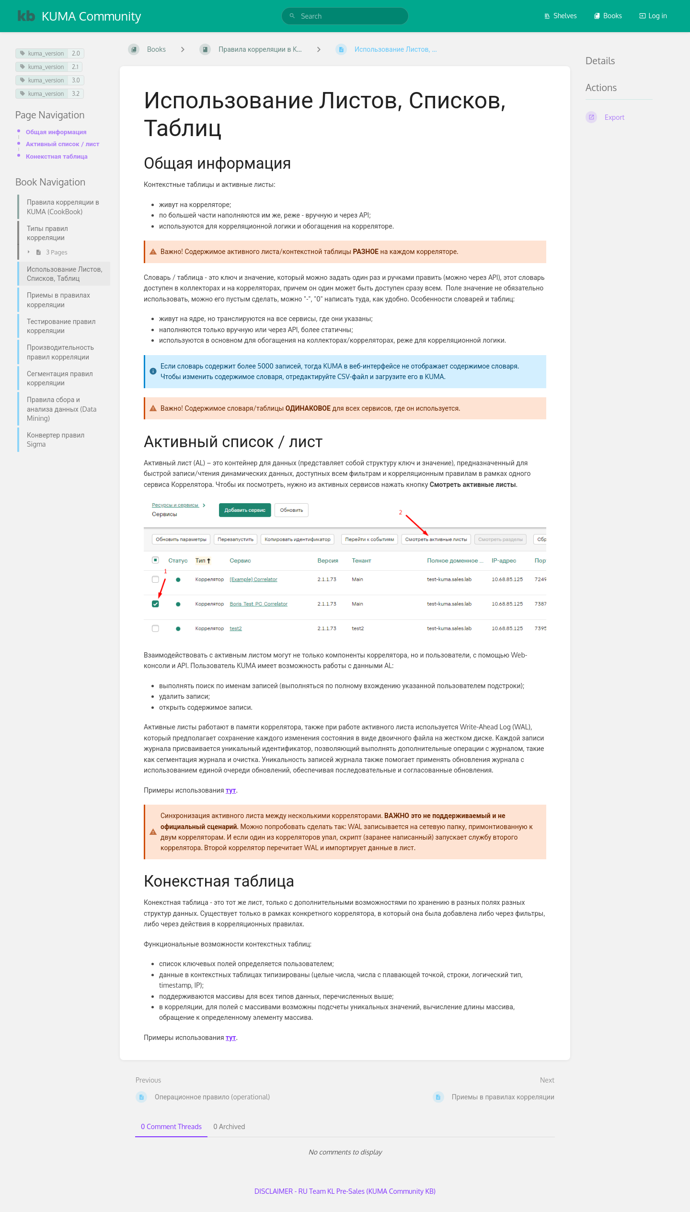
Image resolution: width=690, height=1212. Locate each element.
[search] (345, 16)
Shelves (560, 16)
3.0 (76, 80)
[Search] (292, 16)
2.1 (75, 66)
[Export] (630, 116)
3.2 (76, 93)
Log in (653, 16)
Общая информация (56, 131)
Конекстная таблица (57, 156)
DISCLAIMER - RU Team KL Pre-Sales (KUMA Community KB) (345, 1191)
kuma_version (42, 53)
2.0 (76, 53)
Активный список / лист (63, 143)
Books (608, 16)
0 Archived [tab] (229, 1126)
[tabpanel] (345, 1152)
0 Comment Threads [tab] (171, 1126)
